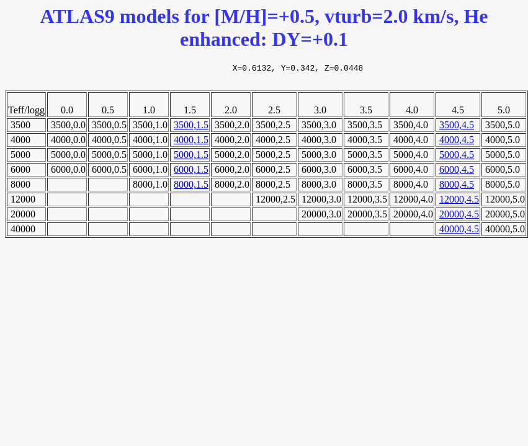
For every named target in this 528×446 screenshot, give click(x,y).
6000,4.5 (456, 173)
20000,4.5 (459, 217)
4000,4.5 (456, 143)
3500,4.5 (456, 128)
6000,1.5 (191, 173)
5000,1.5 (191, 158)
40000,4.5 (459, 232)
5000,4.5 (456, 158)
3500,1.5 (191, 128)
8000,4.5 (456, 188)
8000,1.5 (191, 188)
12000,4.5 (459, 203)
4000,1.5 (191, 143)
